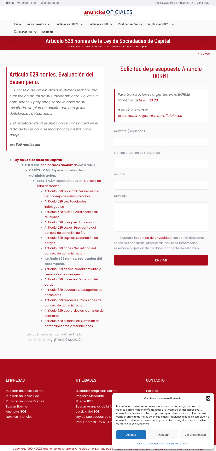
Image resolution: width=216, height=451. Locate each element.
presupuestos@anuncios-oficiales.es (150, 115)
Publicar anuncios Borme (25, 391)
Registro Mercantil (90, 396)
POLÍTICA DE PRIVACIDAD (174, 443)
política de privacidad (154, 238)
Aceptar (131, 434)
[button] (208, 398)
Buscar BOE (84, 401)
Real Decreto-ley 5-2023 (95, 422)
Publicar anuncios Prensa (25, 401)
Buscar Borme (16, 406)
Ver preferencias (195, 434)
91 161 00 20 (51, 3)
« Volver (204, 53)
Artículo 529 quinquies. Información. (71, 222)
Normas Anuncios (19, 416)
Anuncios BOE (16, 411)
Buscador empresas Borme (96, 391)
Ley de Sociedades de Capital (38, 160)
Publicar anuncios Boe (22, 396)
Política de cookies (148, 443)
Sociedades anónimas (59, 165)
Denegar (163, 434)
